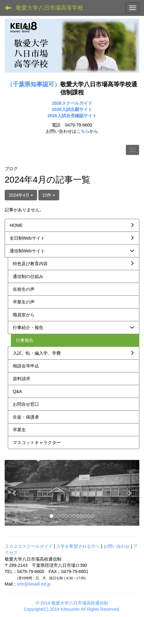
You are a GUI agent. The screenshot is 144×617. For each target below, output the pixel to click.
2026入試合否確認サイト (71, 115)
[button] (15, 493)
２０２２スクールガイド (29, 546)
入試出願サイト (77, 109)
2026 (56, 109)
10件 (48, 195)
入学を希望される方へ (78, 546)
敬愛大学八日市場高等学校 (49, 8)
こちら (82, 131)
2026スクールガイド (72, 103)
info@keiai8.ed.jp (34, 583)
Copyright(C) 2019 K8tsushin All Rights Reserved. (72, 609)
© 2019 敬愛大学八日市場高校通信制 (72, 602)
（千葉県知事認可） (33, 84)
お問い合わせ (116, 546)
